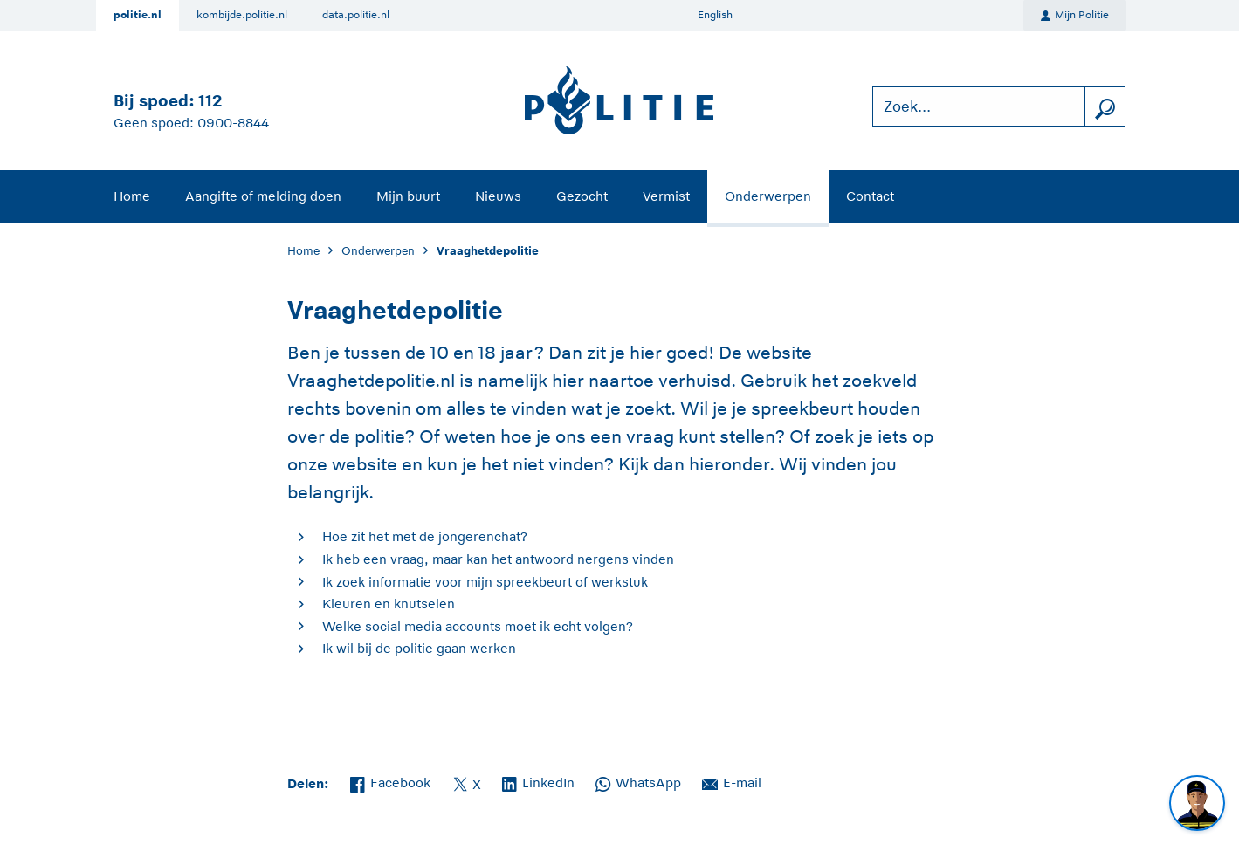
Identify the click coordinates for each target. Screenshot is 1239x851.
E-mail (731, 781)
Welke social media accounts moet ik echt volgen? (477, 626)
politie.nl (138, 15)
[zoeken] (1104, 107)
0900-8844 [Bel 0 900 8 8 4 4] (233, 122)
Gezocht (582, 196)
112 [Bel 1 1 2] (210, 101)
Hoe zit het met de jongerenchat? (424, 536)
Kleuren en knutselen (388, 603)
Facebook (390, 781)
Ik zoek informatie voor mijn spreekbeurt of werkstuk (485, 581)
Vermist (666, 196)
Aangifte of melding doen (263, 196)
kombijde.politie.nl (241, 15)
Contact (870, 196)
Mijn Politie (1075, 15)
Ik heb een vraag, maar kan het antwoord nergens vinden (498, 559)
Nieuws (498, 196)
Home (132, 196)
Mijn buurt (408, 196)
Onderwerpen (768, 196)
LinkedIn (538, 781)
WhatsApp (638, 781)
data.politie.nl (355, 15)
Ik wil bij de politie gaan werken (419, 648)
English (715, 15)
